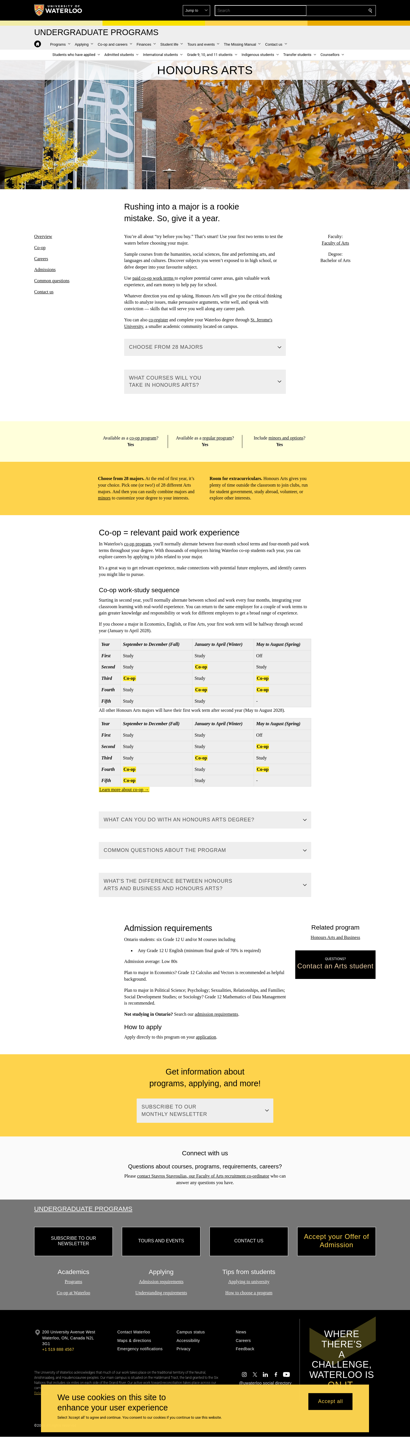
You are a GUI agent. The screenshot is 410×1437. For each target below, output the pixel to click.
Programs (73, 1281)
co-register (158, 319)
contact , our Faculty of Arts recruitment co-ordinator (203, 1175)
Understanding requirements (161, 1292)
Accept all (330, 1401)
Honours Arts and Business (335, 937)
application (206, 1037)
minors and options (286, 438)
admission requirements (216, 1014)
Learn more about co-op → (124, 789)
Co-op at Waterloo (73, 1292)
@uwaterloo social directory (265, 1383)
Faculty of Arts (335, 242)
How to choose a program (248, 1292)
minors (104, 497)
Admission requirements (161, 1281)
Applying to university (249, 1281)
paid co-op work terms (153, 278)
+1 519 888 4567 (58, 1349)
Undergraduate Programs (83, 1208)
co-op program (142, 438)
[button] (329, 10)
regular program (217, 438)
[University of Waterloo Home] (58, 10)
